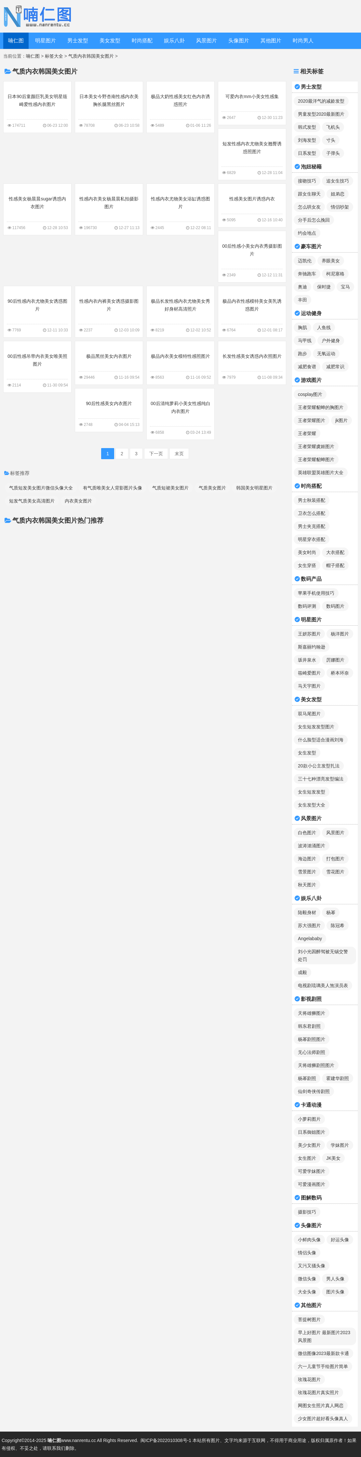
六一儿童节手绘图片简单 (323, 1366)
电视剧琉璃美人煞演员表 (323, 985)
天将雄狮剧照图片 (316, 1065)
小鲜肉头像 (309, 1239)
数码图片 (335, 606)
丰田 (302, 299)
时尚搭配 (142, 40)
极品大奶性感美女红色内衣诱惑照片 (180, 106)
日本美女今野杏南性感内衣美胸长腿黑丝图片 (109, 106)
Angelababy (310, 938)
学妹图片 (340, 1145)
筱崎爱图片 (309, 673)
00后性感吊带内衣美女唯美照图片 (37, 366)
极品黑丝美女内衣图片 (109, 362)
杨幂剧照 (307, 1078)
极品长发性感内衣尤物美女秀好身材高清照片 (180, 311)
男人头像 (335, 1278)
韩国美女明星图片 (254, 487)
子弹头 (333, 153)
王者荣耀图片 (311, 420)
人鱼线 (324, 327)
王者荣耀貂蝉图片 (316, 459)
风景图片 (206, 40)
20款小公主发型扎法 (319, 765)
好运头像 (340, 1239)
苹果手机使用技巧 (316, 593)
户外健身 (331, 340)
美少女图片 (309, 1145)
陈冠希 (337, 925)
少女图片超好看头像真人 (323, 1418)
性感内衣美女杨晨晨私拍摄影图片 (109, 209)
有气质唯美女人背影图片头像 (112, 487)
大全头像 (307, 1291)
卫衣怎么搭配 (311, 513)
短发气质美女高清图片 (32, 500)
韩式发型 (307, 127)
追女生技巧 (337, 180)
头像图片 (238, 40)
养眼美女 (331, 260)
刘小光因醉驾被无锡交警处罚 (323, 955)
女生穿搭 (307, 565)
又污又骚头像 (311, 1265)
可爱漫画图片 (311, 1184)
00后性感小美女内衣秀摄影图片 (252, 256)
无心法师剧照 (311, 1052)
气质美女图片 (212, 487)
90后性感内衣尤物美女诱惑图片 (37, 311)
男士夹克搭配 (311, 526)
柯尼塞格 (335, 273)
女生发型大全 (311, 805)
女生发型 (307, 752)
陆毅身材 (307, 912)
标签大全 (54, 56)
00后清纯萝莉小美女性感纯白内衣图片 (180, 413)
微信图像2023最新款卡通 (323, 1353)
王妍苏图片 (309, 633)
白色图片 (307, 832)
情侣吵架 (340, 207)
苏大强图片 (309, 925)
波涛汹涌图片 (311, 845)
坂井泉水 (307, 660)
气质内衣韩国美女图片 (91, 56)
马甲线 (305, 340)
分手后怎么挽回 (314, 220)
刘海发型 (307, 140)
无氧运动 (326, 353)
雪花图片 (335, 871)
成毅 (302, 972)
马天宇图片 (309, 686)
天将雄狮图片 (311, 1013)
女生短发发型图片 (316, 726)
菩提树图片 (309, 1319)
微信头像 (307, 1278)
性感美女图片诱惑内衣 (252, 205)
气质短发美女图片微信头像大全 (41, 487)
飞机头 (333, 127)
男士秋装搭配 (311, 500)
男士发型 (77, 40)
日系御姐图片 (311, 1132)
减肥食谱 (307, 366)
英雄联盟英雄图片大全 (320, 472)
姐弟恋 (337, 194)
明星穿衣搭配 (311, 539)
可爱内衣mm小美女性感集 (252, 102)
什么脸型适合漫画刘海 (320, 739)
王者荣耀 (307, 433)
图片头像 (335, 1291)
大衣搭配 (335, 552)
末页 (179, 453)
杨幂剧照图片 (311, 1039)
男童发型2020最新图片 (321, 114)
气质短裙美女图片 (170, 487)
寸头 (330, 140)
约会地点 (307, 233)
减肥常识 (335, 366)
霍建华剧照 (337, 1078)
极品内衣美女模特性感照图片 (180, 362)
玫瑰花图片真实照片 (318, 1392)
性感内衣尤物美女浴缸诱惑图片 (180, 209)
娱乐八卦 (174, 40)
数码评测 (307, 606)
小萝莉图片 (309, 1119)
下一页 (156, 453)
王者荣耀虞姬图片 (316, 446)
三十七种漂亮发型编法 (320, 778)
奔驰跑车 (307, 273)
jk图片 (341, 420)
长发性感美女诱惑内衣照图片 (252, 362)
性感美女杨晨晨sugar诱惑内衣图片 (37, 209)
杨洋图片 (340, 633)
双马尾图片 (309, 713)
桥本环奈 (340, 673)
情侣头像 (307, 1252)
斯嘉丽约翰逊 (311, 646)
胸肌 (302, 327)
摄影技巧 (307, 1212)
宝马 (345, 286)
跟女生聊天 (309, 194)
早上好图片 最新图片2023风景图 (324, 1336)
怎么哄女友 (309, 207)
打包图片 (335, 858)
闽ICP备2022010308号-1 (165, 1440)
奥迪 (302, 286)
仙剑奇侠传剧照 (314, 1091)
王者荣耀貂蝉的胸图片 (320, 407)
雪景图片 (307, 871)
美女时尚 (307, 552)
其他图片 (271, 40)
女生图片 (307, 1158)
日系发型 (307, 153)
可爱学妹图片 (311, 1171)
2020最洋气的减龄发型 (321, 101)
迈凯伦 (305, 260)
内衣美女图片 (78, 500)
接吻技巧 (307, 180)
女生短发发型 (311, 791)
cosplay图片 (310, 394)
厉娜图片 (335, 660)
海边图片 (307, 858)
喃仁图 (16, 40)
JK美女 (333, 1158)
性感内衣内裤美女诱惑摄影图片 (109, 311)
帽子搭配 (335, 565)
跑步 (302, 353)
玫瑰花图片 (309, 1379)
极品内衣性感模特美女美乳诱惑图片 (252, 311)
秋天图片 (307, 884)
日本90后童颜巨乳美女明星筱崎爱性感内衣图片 (37, 106)
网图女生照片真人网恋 (320, 1405)
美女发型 (110, 40)
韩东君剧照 (309, 1026)
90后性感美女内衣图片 (109, 409)
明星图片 (45, 40)
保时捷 (324, 286)
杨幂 (330, 912)
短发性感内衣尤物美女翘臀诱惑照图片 (252, 154)
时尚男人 (303, 40)
